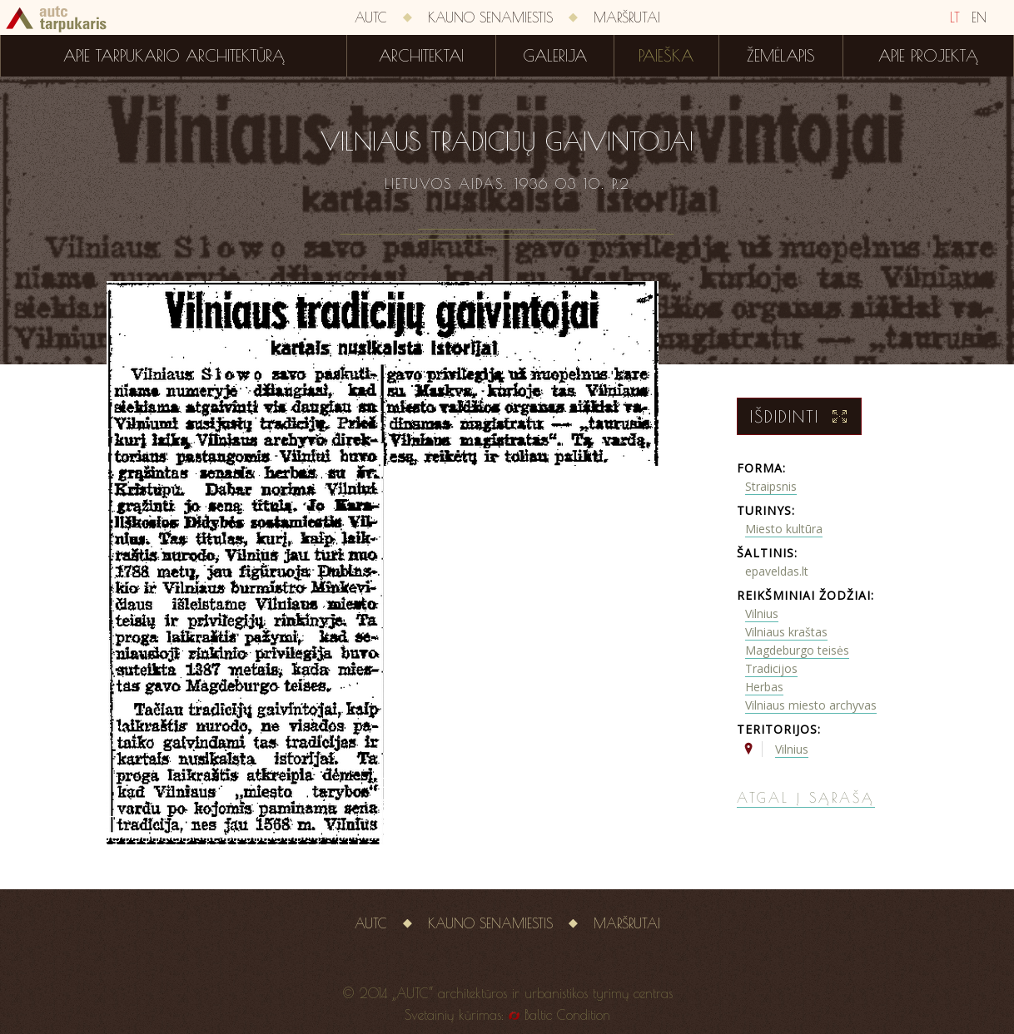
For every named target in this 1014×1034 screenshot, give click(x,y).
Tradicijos (771, 668)
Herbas (764, 687)
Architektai (421, 56)
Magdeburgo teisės (797, 650)
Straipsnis (771, 486)
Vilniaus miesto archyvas (811, 705)
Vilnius (761, 613)
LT (955, 17)
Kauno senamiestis (490, 17)
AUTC (371, 17)
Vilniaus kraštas (786, 632)
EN (979, 17)
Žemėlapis (781, 56)
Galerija (555, 56)
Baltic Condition (567, 1014)
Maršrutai (627, 17)
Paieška (666, 56)
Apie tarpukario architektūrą (174, 56)
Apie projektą (928, 56)
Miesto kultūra (784, 529)
